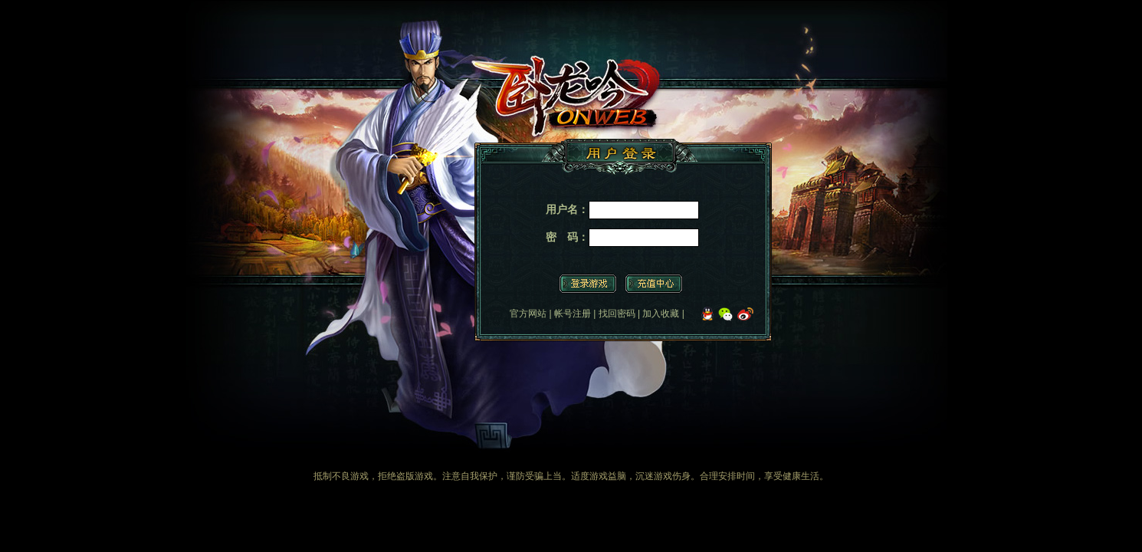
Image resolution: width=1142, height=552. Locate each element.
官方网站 (528, 313)
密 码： (567, 237)
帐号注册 (572, 313)
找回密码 (617, 313)
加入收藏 (660, 313)
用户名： (567, 209)
